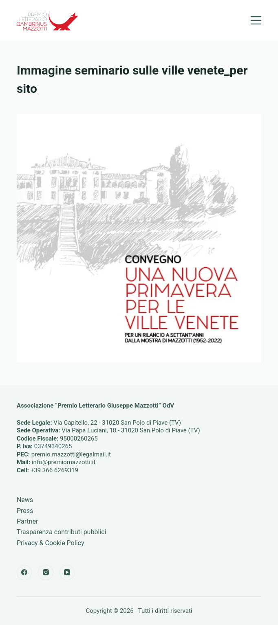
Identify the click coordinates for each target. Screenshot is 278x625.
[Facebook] (24, 572)
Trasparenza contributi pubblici (61, 532)
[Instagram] (45, 572)
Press (25, 511)
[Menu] (256, 20)
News (25, 500)
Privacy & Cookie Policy (50, 543)
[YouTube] (67, 572)
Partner (27, 521)
